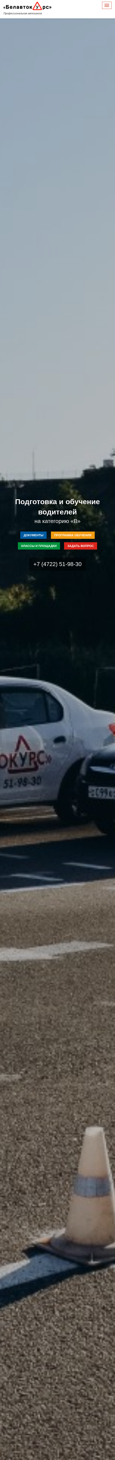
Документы (33, 535)
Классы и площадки (39, 546)
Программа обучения (72, 535)
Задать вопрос (80, 546)
